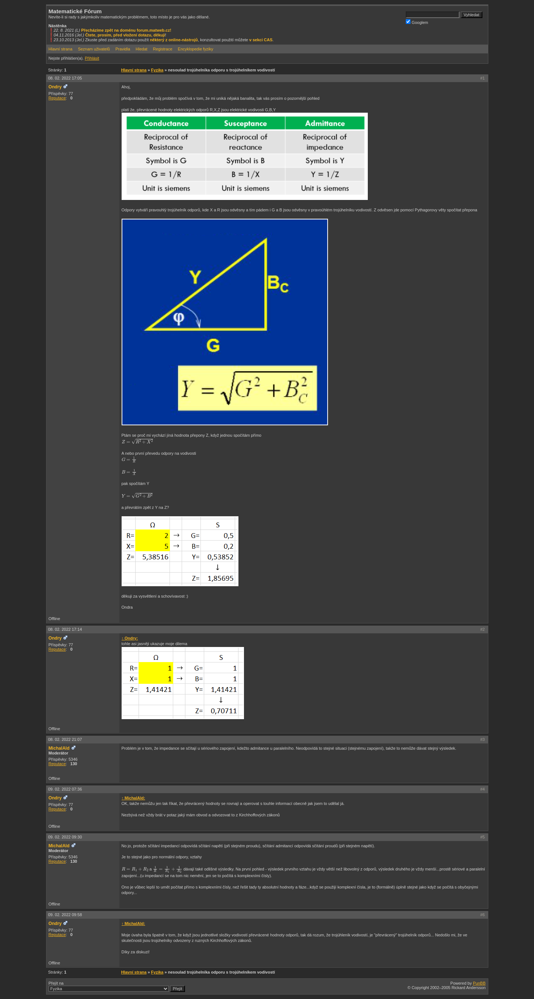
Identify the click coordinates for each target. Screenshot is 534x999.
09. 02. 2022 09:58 (65, 914)
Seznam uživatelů (94, 49)
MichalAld (59, 748)
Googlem (417, 22)
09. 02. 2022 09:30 (65, 837)
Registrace (162, 49)
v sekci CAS (260, 40)
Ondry (55, 86)
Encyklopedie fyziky (195, 49)
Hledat (141, 49)
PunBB (479, 983)
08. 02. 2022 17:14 (65, 629)
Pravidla (122, 49)
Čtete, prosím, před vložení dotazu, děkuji (125, 35)
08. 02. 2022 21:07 (65, 739)
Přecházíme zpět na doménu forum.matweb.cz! (126, 30)
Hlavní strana (61, 49)
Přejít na (117, 986)
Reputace (57, 98)
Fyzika (157, 70)
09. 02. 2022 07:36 (65, 789)
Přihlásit (92, 58)
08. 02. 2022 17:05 (65, 78)
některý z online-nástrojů (174, 40)
